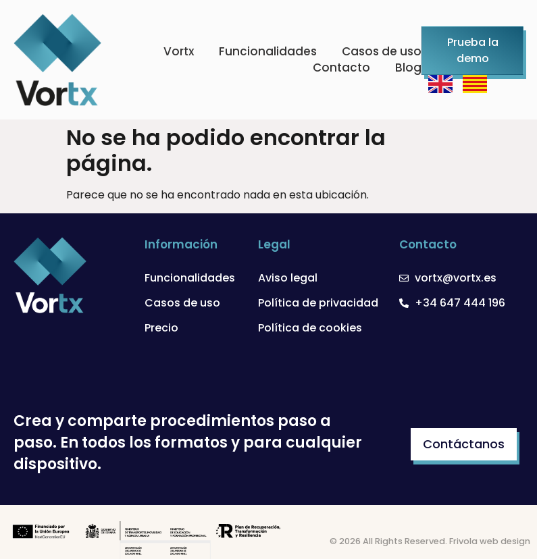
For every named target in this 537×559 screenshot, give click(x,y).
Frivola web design (489, 541)
